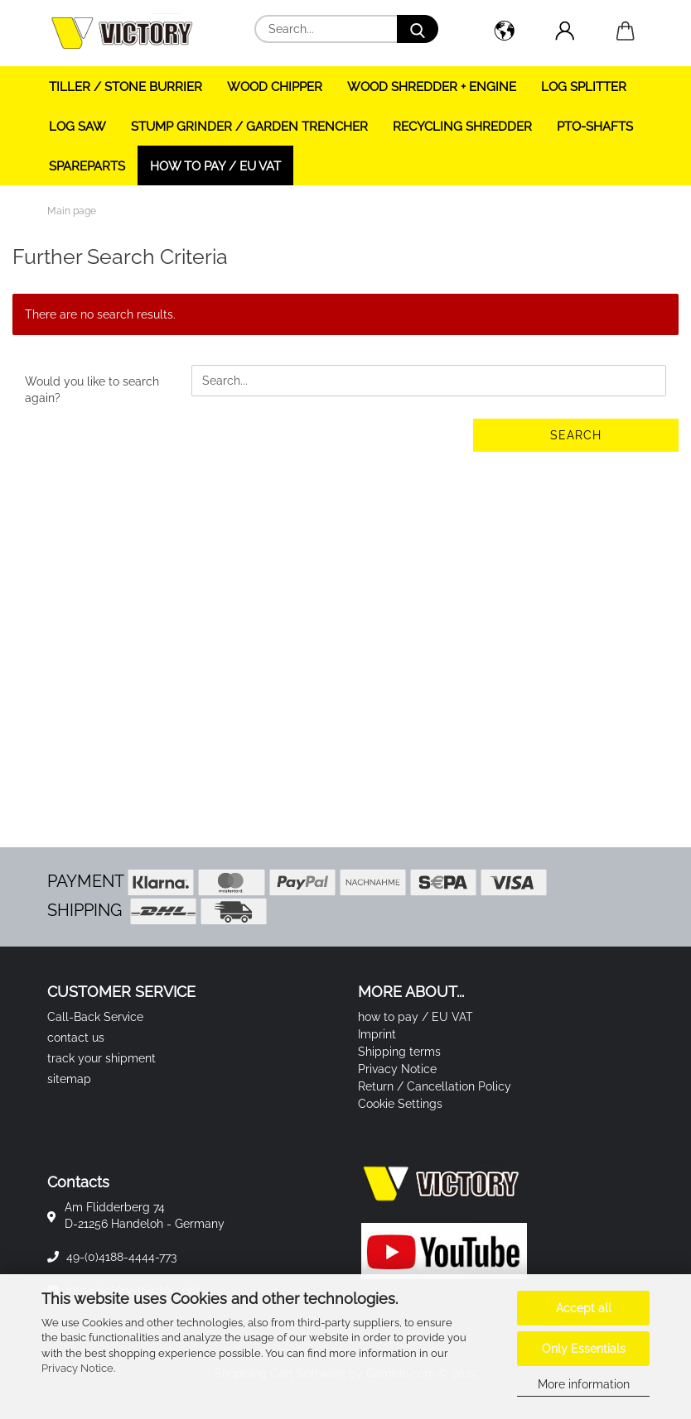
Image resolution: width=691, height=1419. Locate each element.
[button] (504, 33)
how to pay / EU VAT (215, 166)
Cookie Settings (400, 1103)
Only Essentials (584, 1348)
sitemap (69, 1079)
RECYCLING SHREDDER (462, 126)
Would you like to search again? (92, 390)
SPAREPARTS (87, 166)
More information (584, 1384)
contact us (75, 1037)
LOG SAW (77, 126)
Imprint (377, 1034)
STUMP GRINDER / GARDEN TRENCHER (249, 126)
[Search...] (417, 29)
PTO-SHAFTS (595, 126)
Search (576, 435)
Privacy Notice (77, 1368)
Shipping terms (399, 1051)
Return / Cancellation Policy (434, 1086)
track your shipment (101, 1058)
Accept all (583, 1308)
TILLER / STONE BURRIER (125, 86)
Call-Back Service (95, 1017)
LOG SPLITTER (583, 86)
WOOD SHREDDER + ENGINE (431, 86)
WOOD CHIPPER (274, 86)
